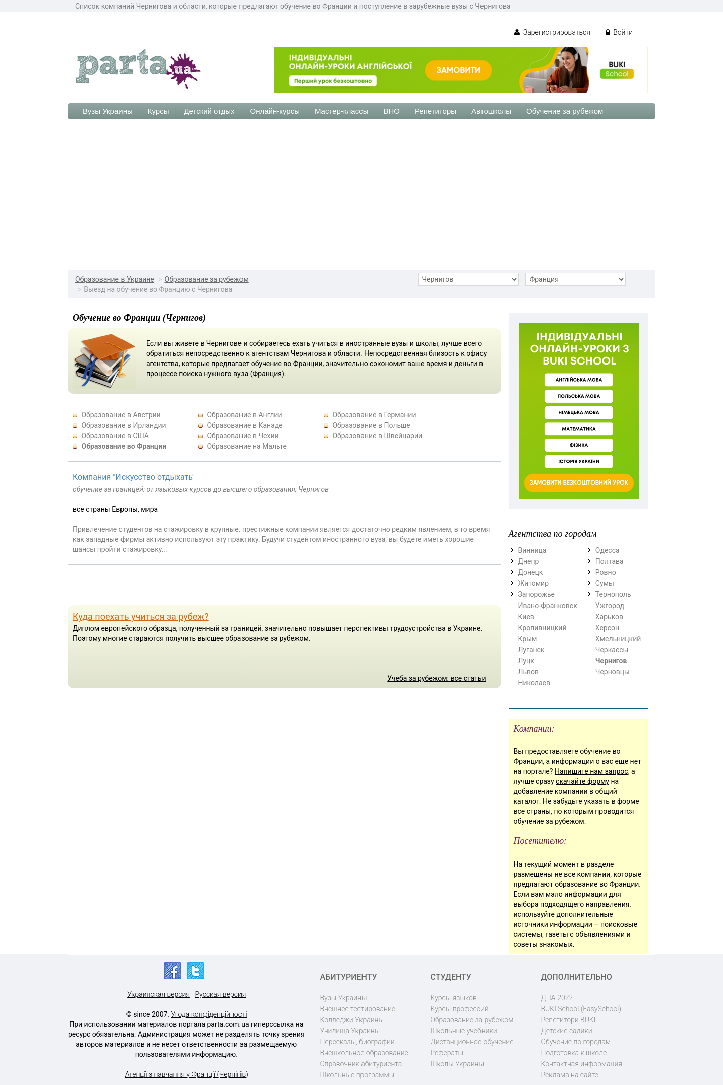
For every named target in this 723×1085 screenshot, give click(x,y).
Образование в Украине (114, 279)
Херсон (607, 628)
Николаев (534, 683)
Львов (528, 672)
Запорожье (536, 594)
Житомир (533, 583)
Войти (619, 32)
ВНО (391, 111)
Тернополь (613, 594)
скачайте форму (582, 781)
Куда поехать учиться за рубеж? (141, 616)
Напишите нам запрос (591, 771)
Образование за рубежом (207, 279)
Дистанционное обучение (472, 1042)
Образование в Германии (374, 415)
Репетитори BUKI (568, 1020)
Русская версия (220, 994)
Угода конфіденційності (209, 1014)
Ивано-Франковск (547, 605)
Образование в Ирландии (123, 425)
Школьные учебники (464, 1031)
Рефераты (447, 1053)
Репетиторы (435, 111)
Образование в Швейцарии (377, 436)
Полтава (609, 561)
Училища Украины (350, 1031)
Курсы (158, 111)
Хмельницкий (618, 639)
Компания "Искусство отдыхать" (134, 477)
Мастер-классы (342, 111)
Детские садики (566, 1031)
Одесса (607, 550)
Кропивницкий (542, 628)
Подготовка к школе (574, 1053)
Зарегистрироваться (552, 32)
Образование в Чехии (242, 436)
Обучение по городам (576, 1042)
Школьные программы (357, 1075)
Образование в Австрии (120, 415)
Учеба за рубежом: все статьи (436, 678)
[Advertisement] (361, 195)
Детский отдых (209, 111)
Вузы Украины (108, 111)
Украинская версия (158, 994)
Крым (527, 639)
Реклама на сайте (569, 1075)
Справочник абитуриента (361, 1064)
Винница (532, 550)
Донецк (530, 572)
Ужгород (609, 605)
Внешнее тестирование (358, 1009)
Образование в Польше (371, 425)
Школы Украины (457, 1064)
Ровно (605, 572)
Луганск (531, 650)
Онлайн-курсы (275, 111)
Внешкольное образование (364, 1053)
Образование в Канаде (244, 425)
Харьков (609, 617)
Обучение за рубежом (564, 111)
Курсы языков (454, 998)
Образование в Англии (244, 415)
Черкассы (612, 650)
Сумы (604, 583)
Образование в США (115, 436)
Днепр (528, 561)
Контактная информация (581, 1064)
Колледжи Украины (352, 1020)
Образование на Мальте (246, 446)
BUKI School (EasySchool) (581, 1009)
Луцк (526, 661)
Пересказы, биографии (357, 1042)
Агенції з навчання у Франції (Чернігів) (186, 1074)
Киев (526, 617)
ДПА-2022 (557, 998)
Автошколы (491, 111)
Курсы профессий (460, 1009)
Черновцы (612, 672)
